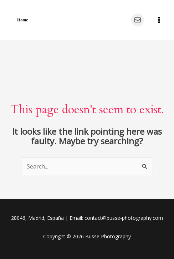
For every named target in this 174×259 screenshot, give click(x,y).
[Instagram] (120, 20)
